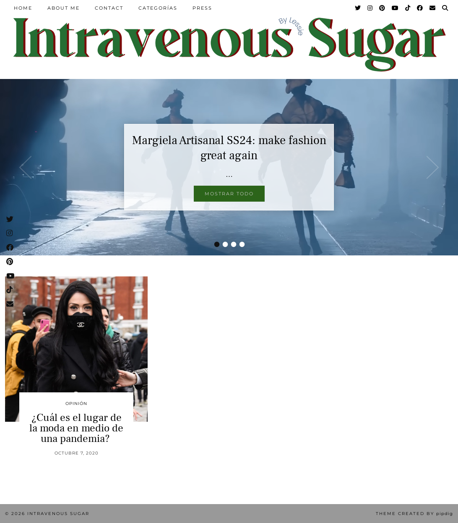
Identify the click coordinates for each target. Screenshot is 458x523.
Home (23, 8)
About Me (63, 8)
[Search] (445, 8)
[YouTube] (395, 8)
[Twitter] (358, 8)
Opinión (76, 403)
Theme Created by (414, 513)
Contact (109, 8)
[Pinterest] (382, 8)
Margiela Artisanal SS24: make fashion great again (229, 148)
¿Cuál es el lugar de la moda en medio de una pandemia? (76, 428)
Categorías (157, 8)
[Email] (432, 8)
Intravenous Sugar (58, 513)
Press (202, 8)
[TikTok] (408, 8)
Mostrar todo (229, 194)
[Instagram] (370, 8)
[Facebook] (420, 8)
